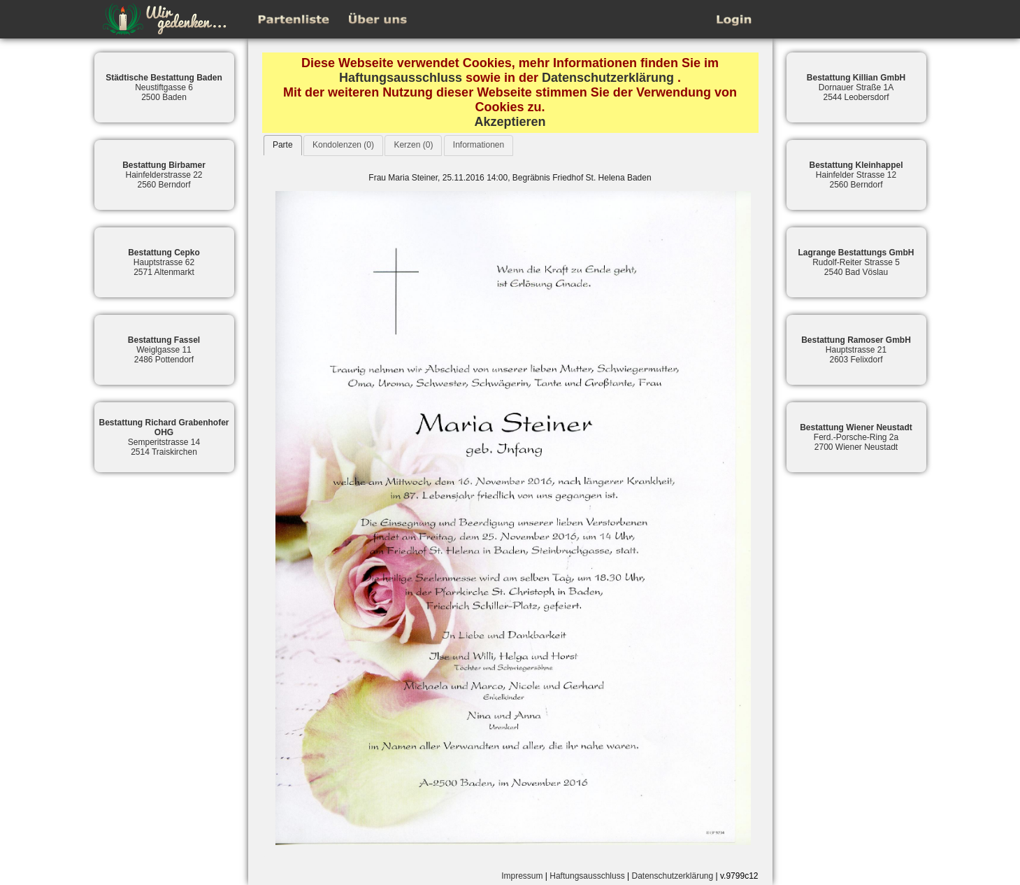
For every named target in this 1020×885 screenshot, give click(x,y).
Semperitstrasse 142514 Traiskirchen (164, 437)
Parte (283, 145)
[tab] (283, 145)
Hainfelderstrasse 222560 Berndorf (164, 175)
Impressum (522, 876)
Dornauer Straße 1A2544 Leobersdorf (856, 87)
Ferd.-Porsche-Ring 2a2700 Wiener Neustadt (856, 437)
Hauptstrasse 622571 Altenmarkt (164, 262)
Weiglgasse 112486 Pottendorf (164, 349)
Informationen (478, 145)
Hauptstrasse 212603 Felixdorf (856, 349)
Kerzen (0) (413, 145)
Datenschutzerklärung (608, 78)
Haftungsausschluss (400, 78)
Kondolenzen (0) (343, 145)
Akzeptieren (509, 122)
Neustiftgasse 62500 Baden (164, 87)
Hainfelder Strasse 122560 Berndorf (856, 175)
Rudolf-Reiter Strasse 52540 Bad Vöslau (856, 262)
